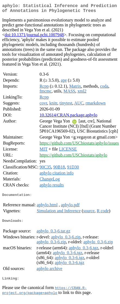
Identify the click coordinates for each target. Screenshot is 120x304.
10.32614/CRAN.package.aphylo (68, 117)
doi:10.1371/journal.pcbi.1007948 (34, 37)
